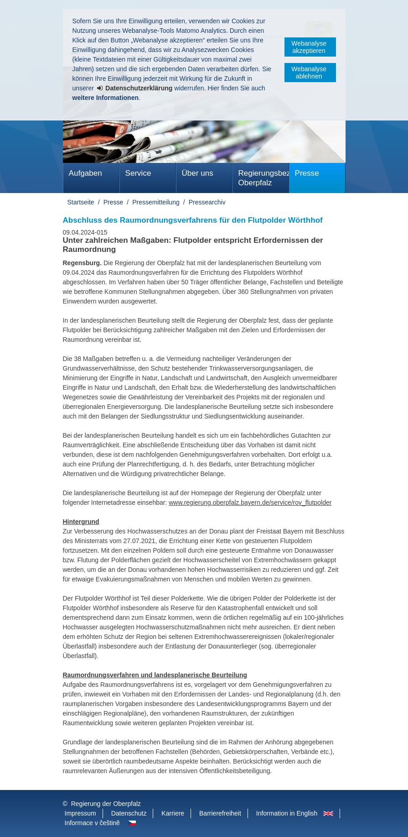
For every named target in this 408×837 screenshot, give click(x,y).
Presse (307, 173)
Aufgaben (85, 173)
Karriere (172, 813)
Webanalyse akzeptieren (308, 47)
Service (138, 173)
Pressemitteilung (156, 202)
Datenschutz (129, 813)
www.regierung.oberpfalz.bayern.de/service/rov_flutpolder (250, 502)
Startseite (80, 202)
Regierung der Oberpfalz (106, 803)
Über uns (197, 173)
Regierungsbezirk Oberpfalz (263, 178)
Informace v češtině (92, 823)
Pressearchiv (207, 202)
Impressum (80, 813)
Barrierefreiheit (220, 813)
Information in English (287, 813)
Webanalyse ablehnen (308, 72)
